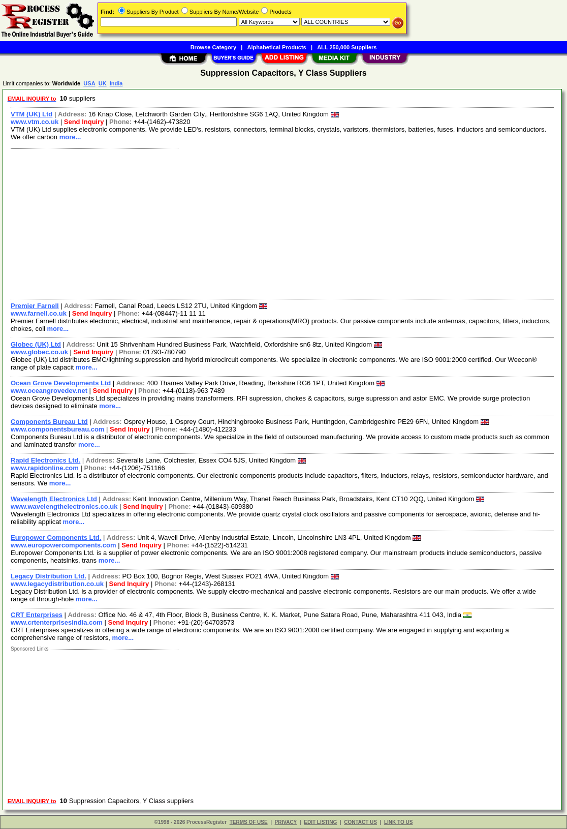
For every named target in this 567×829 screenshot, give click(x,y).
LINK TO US (398, 822)
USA (89, 83)
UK (103, 83)
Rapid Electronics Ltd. (45, 460)
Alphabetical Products (276, 47)
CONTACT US (360, 822)
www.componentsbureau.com (57, 429)
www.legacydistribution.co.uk (57, 584)
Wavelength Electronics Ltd (54, 499)
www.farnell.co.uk (39, 313)
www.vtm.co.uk (34, 122)
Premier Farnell (35, 306)
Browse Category (213, 47)
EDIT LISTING (320, 822)
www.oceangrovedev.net (49, 390)
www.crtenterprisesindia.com (57, 622)
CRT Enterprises (36, 615)
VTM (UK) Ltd (31, 114)
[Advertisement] (283, 222)
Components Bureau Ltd (49, 421)
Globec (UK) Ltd (36, 344)
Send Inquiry (84, 122)
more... (70, 137)
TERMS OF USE (249, 822)
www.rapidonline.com (45, 468)
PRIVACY (286, 822)
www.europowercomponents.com (63, 545)
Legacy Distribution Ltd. (48, 576)
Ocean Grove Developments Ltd (61, 383)
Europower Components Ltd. (56, 537)
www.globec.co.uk (39, 352)
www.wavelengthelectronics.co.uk (64, 506)
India (116, 83)
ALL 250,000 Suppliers (346, 47)
